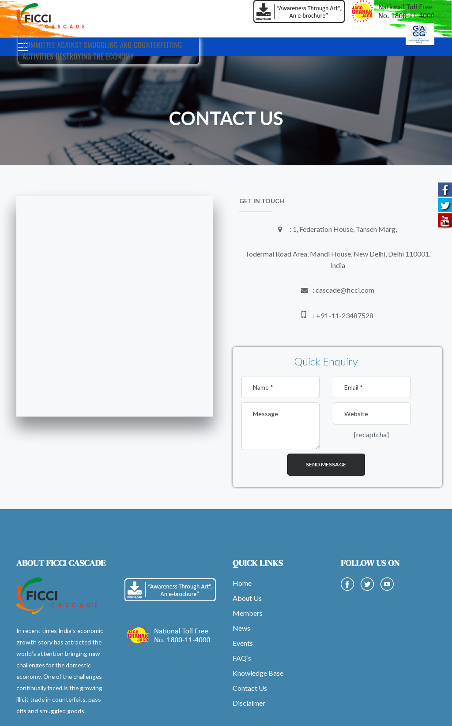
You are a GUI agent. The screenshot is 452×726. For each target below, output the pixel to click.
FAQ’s (242, 658)
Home (242, 583)
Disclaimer (249, 703)
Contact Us (250, 688)
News (241, 628)
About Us (247, 598)
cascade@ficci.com (345, 290)
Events (243, 643)
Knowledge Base (258, 673)
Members (248, 613)
